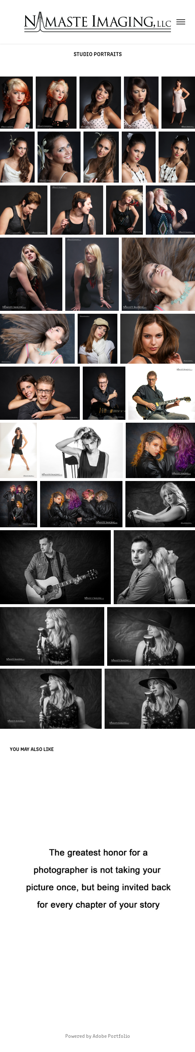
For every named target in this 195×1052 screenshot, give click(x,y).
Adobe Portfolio (111, 1035)
